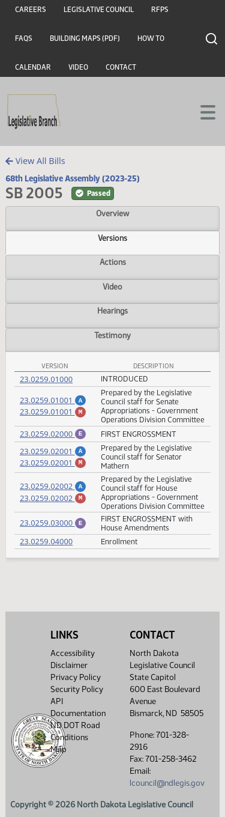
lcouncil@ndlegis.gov (167, 783)
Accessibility (72, 653)
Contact (121, 67)
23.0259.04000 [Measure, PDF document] (46, 543)
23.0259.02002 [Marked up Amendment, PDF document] (53, 499)
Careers (30, 9)
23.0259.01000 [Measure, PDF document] (46, 379)
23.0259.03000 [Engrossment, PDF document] (53, 523)
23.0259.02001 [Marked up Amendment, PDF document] (53, 464)
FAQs (23, 38)
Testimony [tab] (112, 335)
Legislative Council (99, 9)
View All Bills (35, 160)
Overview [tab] (112, 213)
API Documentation (78, 707)
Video (78, 67)
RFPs (160, 9)
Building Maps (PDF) (85, 38)
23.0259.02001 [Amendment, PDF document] (53, 451)
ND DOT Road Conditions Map (75, 737)
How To (150, 38)
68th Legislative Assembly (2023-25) (72, 178)
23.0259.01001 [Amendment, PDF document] (53, 398)
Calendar (33, 67)
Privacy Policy (75, 677)
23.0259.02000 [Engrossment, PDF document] (53, 433)
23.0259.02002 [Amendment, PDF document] (53, 486)
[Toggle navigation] (202, 111)
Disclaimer (69, 665)
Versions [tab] (112, 238)
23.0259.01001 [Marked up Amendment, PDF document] (53, 411)
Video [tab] (112, 286)
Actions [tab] (113, 262)
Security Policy (76, 689)
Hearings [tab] (112, 310)
